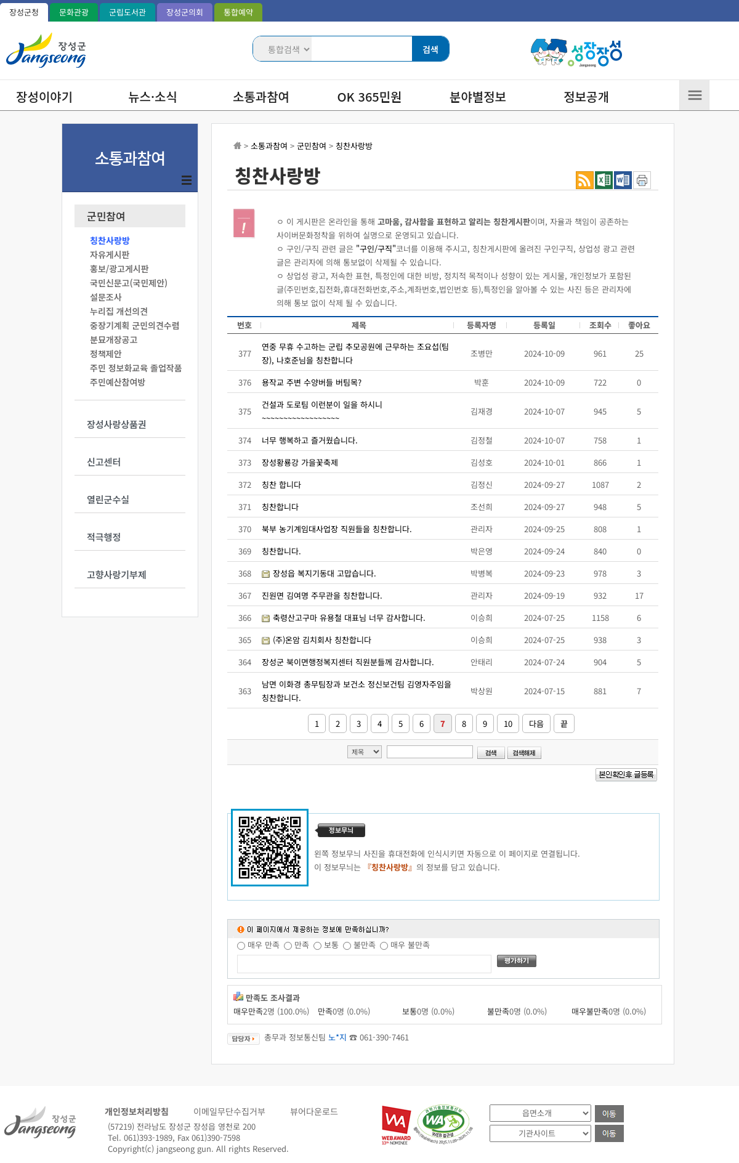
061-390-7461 (384, 1037)
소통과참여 (261, 96)
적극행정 (104, 536)
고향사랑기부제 (117, 574)
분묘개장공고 (113, 339)
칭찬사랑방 (110, 240)
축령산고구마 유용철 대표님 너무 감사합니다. (349, 617)
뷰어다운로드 (314, 1111)
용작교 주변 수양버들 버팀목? (311, 382)
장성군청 (24, 12)
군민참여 (106, 216)
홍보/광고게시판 (119, 268)
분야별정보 (478, 96)
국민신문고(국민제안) (129, 282)
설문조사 (106, 296)
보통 (331, 944)
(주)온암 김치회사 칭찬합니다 (322, 640)
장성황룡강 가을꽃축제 (300, 462)
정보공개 (586, 96)
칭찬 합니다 (281, 484)
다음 (536, 723)
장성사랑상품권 (117, 424)
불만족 (364, 944)
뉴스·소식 (152, 96)
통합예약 (238, 12)
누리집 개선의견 (119, 311)
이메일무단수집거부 (229, 1111)
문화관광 (74, 12)
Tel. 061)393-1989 (140, 1137)
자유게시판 (109, 254)
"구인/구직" (376, 248)
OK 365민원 (369, 96)
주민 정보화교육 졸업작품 (136, 367)
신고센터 (104, 461)
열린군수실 (108, 499)
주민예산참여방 (117, 381)
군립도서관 (127, 12)
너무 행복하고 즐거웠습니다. (310, 440)
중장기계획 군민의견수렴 (135, 325)
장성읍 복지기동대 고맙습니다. (324, 573)
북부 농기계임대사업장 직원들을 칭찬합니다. (337, 529)
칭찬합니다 (280, 507)
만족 (301, 944)
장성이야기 (44, 96)
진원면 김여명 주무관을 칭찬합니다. (322, 595)
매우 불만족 (410, 944)
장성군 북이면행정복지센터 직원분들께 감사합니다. (348, 662)
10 (508, 723)
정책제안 (106, 353)
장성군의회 (184, 12)
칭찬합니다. (281, 551)
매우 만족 (264, 944)
